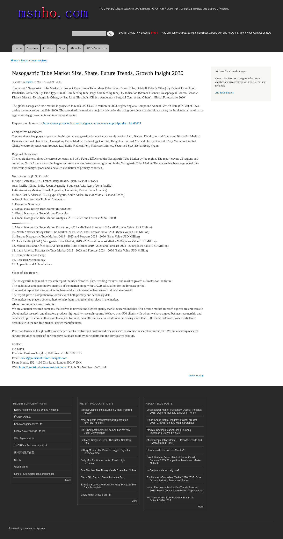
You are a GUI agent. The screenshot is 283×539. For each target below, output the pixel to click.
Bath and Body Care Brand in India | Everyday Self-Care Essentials (109, 486)
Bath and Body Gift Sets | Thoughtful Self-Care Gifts (106, 441)
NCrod (17, 459)
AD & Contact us (224, 92)
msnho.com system (34, 528)
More (68, 480)
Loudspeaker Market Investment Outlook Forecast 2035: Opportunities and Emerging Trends (174, 411)
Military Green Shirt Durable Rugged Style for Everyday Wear (105, 452)
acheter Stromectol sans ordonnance (34, 473)
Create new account (139, 32)
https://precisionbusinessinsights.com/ (42, 367)
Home (18, 48)
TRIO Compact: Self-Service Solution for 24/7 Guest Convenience (105, 431)
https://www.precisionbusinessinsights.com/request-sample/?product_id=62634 (92, 123)
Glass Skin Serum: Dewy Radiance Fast (102, 477)
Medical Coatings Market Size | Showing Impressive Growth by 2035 (169, 431)
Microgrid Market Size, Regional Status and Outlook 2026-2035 (170, 499)
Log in (122, 32)
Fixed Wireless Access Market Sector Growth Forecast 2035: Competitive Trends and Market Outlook (174, 460)
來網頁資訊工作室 (24, 452)
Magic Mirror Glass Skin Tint (96, 494)
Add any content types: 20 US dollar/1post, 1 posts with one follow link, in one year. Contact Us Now (216, 32)
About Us (75, 48)
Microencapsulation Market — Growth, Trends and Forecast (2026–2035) (174, 441)
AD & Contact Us (97, 48)
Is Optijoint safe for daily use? (163, 470)
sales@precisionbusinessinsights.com (44, 358)
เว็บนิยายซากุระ (22, 416)
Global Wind (21, 466)
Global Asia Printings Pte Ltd (29, 431)
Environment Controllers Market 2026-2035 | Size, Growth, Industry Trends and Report (174, 479)
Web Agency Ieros (24, 438)
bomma (29, 82)
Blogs (62, 48)
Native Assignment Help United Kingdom (36, 409)
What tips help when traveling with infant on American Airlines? (104, 421)
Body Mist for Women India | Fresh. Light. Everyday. (103, 462)
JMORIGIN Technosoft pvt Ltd (30, 445)
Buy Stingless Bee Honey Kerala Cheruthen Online (108, 470)
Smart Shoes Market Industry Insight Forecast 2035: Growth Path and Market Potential (172, 421)
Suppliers (32, 48)
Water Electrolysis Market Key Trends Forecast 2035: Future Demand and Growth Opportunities (175, 489)
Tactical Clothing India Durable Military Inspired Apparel (106, 411)
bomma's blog (39, 60)
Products (48, 48)
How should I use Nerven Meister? (165, 450)
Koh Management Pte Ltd (28, 424)
